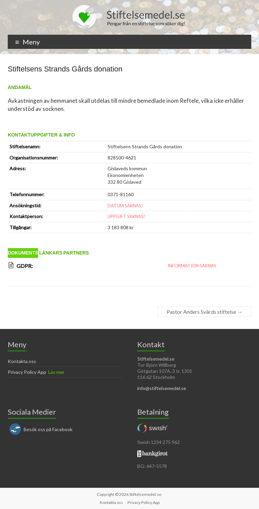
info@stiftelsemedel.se (161, 388)
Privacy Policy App (27, 372)
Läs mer (56, 372)
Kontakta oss (22, 361)
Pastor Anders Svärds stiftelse (204, 311)
